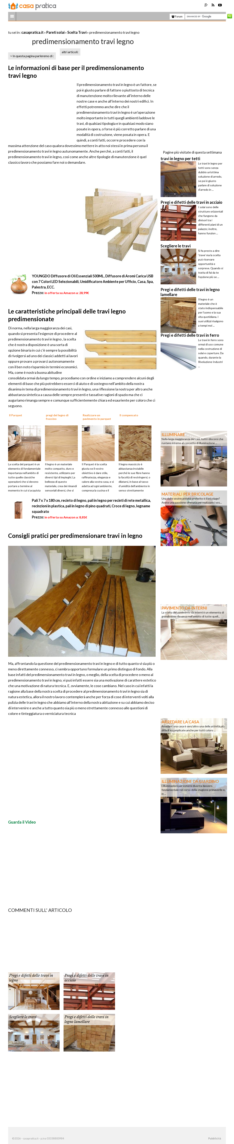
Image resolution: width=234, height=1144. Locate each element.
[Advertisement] (54, 27)
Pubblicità (214, 1138)
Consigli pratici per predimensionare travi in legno (75, 535)
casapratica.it (32, 32)
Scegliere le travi (22, 1017)
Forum (177, 16)
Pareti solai (55, 32)
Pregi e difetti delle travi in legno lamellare (86, 1019)
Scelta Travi (77, 32)
